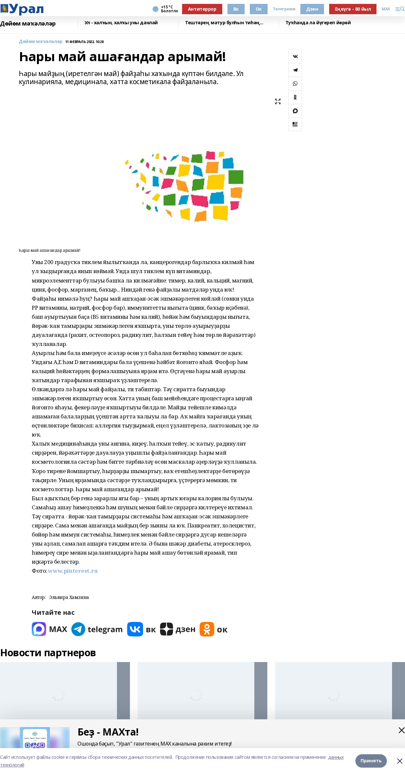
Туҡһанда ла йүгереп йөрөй (318, 23)
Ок (259, 9)
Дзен (312, 9)
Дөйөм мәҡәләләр (28, 23)
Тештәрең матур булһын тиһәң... (224, 23)
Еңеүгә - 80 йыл (353, 9)
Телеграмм (284, 9)
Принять (371, 761)
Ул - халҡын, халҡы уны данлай (121, 23)
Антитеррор (202, 9)
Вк (236, 9)
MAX (386, 9)
